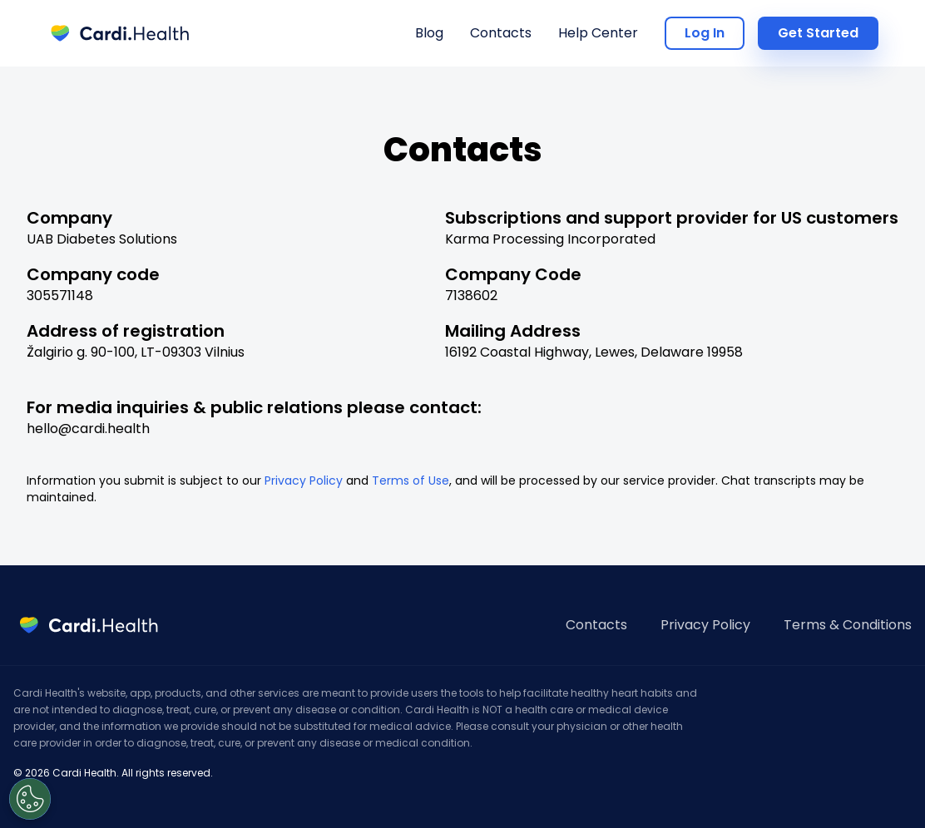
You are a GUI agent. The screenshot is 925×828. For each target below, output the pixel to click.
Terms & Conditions (848, 624)
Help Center (598, 32)
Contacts (501, 32)
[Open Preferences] (30, 799)
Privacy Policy (304, 480)
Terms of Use (410, 480)
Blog (429, 32)
